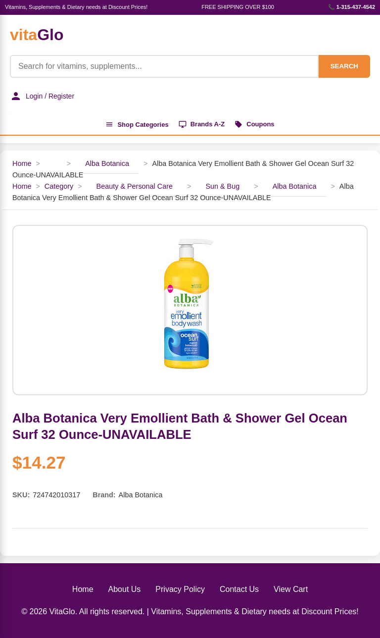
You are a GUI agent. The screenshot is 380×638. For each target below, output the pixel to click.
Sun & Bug (222, 186)
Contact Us (239, 589)
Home (21, 163)
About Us (124, 589)
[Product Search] (164, 66)
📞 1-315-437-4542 (351, 7)
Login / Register (42, 96)
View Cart (291, 589)
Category (59, 186)
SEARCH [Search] (344, 66)
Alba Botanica (107, 163)
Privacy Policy (180, 589)
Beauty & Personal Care (134, 186)
